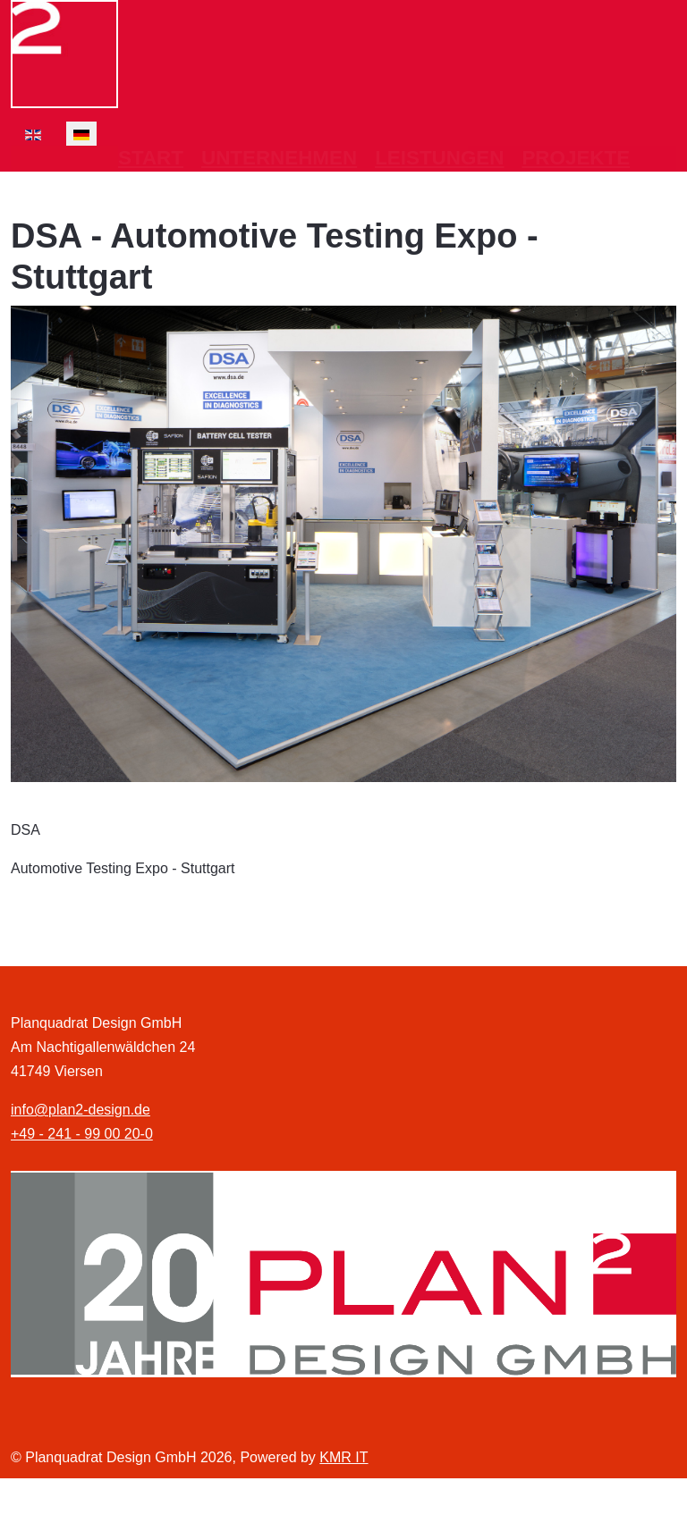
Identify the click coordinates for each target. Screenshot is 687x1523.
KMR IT (343, 1457)
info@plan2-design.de (80, 1109)
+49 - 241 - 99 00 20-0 (82, 1133)
